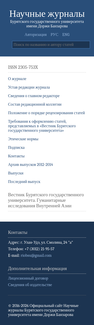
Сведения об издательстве (30, 285)
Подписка (16, 147)
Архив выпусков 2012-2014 (30, 164)
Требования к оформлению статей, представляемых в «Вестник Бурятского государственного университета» (42, 126)
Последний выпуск (24, 181)
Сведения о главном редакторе (34, 96)
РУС (54, 34)
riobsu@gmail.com (36, 255)
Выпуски (15, 173)
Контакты (16, 156)
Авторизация (36, 34)
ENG (65, 34)
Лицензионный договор (28, 278)
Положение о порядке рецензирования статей (46, 113)
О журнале (17, 79)
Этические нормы (23, 139)
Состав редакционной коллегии (34, 104)
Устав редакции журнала (29, 87)
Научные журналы (47, 13)
